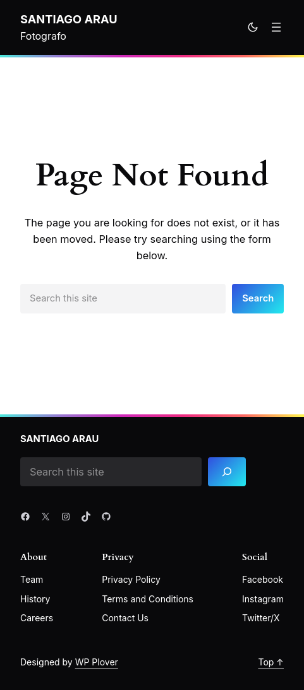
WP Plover (96, 662)
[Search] (227, 472)
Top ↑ (271, 662)
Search (258, 298)
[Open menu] (276, 27)
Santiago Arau (69, 19)
